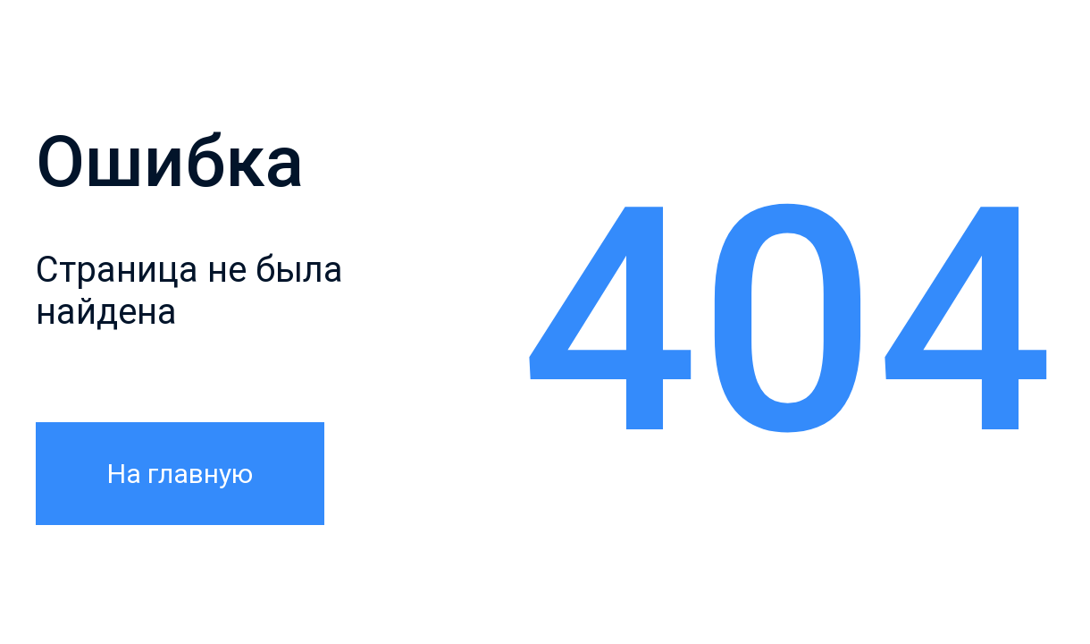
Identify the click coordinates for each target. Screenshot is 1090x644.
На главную (180, 473)
